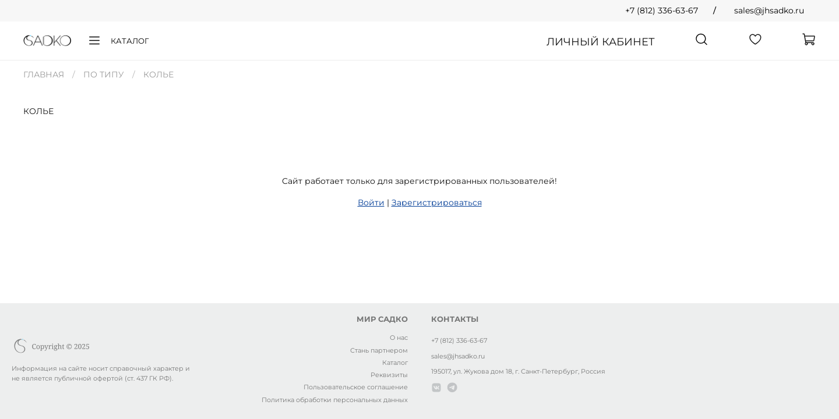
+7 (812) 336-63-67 (661, 10)
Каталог (118, 41)
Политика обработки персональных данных (335, 400)
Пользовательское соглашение (356, 387)
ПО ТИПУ (103, 74)
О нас (399, 337)
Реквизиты (389, 375)
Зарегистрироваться (437, 202)
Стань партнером (379, 350)
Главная (43, 74)
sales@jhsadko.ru (769, 10)
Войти (371, 202)
